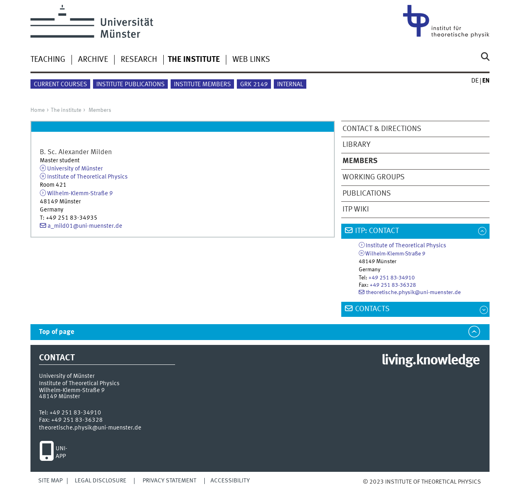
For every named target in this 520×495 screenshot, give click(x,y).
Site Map (50, 481)
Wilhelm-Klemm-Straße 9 (80, 193)
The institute (66, 110)
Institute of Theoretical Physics (87, 177)
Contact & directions (381, 129)
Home (37, 110)
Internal (290, 84)
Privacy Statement (169, 481)
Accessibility (230, 481)
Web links (251, 60)
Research (139, 60)
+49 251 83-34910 (391, 278)
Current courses (60, 84)
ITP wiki (355, 209)
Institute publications (130, 84)
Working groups (373, 177)
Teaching (47, 60)
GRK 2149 (254, 84)
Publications (366, 193)
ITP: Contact (377, 231)
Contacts (372, 309)
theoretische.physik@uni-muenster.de (413, 292)
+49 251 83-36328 (393, 285)
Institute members (202, 84)
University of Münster (75, 169)
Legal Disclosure (100, 481)
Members (100, 110)
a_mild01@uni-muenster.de (85, 226)
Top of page (56, 332)
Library (356, 144)
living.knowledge (430, 360)
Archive (93, 60)
